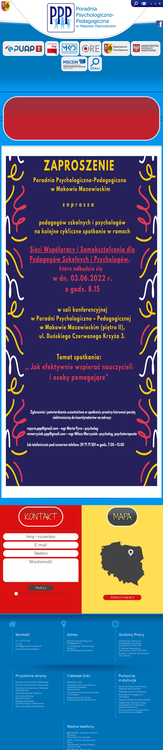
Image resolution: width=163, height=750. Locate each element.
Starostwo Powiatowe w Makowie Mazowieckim (19, 695)
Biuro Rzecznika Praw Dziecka (21, 712)
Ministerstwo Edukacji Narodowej (18, 685)
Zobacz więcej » (122, 563)
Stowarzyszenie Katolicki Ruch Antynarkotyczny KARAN (104, 715)
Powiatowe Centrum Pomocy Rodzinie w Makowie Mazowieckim (62, 689)
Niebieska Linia (55, 684)
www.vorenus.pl (81, 748)
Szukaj (135, 3)
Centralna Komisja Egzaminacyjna (16, 703)
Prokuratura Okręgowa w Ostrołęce (101, 697)
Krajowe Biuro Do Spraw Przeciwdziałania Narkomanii (62, 700)
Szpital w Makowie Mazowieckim (98, 702)
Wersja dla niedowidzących (144, 3)
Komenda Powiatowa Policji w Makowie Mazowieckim (103, 689)
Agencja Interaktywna (87, 745)
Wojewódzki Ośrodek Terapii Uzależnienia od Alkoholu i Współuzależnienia (102, 709)
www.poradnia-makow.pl (29, 651)
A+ (159, 3)
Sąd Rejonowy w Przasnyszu (102, 693)
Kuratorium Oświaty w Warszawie (18, 690)
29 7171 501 (26, 643)
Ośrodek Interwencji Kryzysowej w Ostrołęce (59, 695)
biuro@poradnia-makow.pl (30, 648)
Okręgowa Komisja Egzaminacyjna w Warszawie (21, 708)
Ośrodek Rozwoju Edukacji (20, 699)
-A (151, 3)
